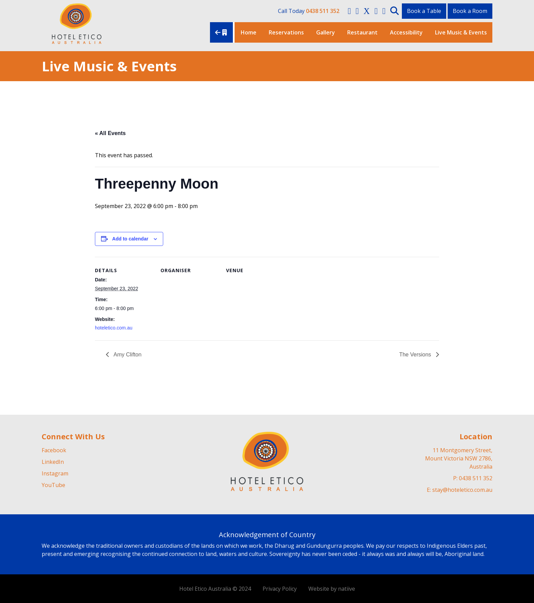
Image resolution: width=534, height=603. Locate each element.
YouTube (53, 485)
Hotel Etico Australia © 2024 (215, 588)
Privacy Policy (280, 588)
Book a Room (470, 11)
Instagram (55, 473)
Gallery (325, 32)
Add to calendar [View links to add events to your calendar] (130, 238)
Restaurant (362, 32)
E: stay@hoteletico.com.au (459, 490)
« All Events (110, 133)
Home (248, 32)
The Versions (416, 354)
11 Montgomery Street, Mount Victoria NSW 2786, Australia (458, 458)
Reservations (286, 32)
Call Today (308, 11)
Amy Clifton (126, 354)
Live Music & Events (461, 32)
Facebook (54, 450)
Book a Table (424, 11)
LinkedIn (53, 462)
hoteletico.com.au (113, 327)
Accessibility (406, 32)
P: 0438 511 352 (472, 478)
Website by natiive (331, 588)
